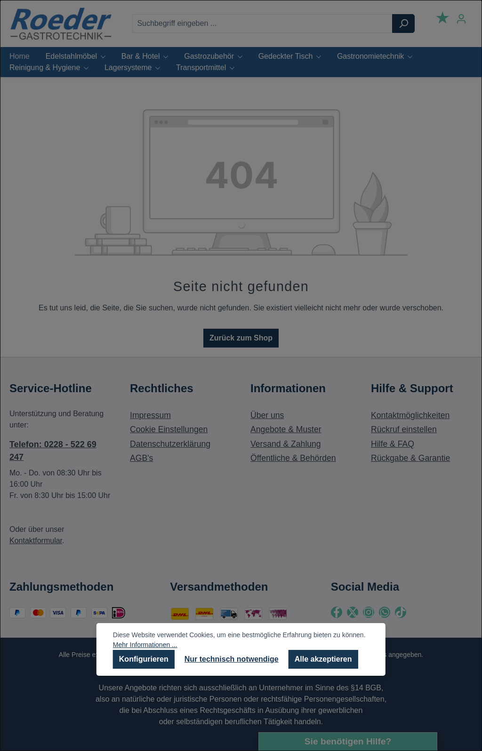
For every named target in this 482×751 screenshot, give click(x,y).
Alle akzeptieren (323, 659)
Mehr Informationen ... (145, 644)
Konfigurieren (144, 659)
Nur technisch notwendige (232, 659)
